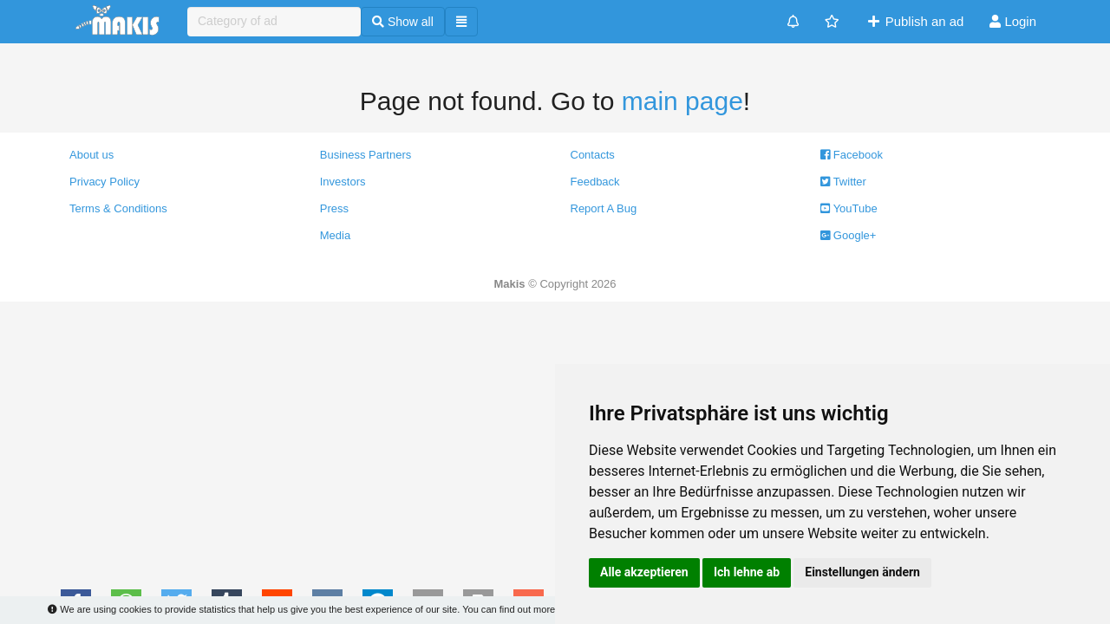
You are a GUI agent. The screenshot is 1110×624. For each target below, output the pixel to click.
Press (334, 208)
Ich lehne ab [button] (747, 572)
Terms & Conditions (118, 208)
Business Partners (366, 154)
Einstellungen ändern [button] (862, 572)
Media (335, 235)
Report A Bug (604, 208)
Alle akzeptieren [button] (644, 572)
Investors (343, 181)
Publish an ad (914, 21)
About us (91, 154)
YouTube (848, 208)
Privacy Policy (104, 181)
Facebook (851, 154)
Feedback (595, 181)
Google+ (848, 235)
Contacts (593, 154)
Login (1012, 21)
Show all (403, 22)
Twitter (843, 181)
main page (682, 101)
